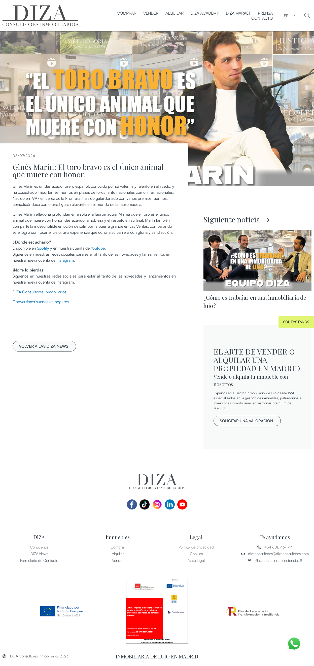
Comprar (126, 13)
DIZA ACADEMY (205, 13)
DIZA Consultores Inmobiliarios (39, 291)
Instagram (65, 260)
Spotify (43, 248)
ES (286, 15)
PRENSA (267, 13)
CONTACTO (263, 18)
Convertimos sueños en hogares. (41, 301)
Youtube (98, 248)
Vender (150, 13)
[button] (44, 346)
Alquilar (174, 13)
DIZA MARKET (238, 13)
